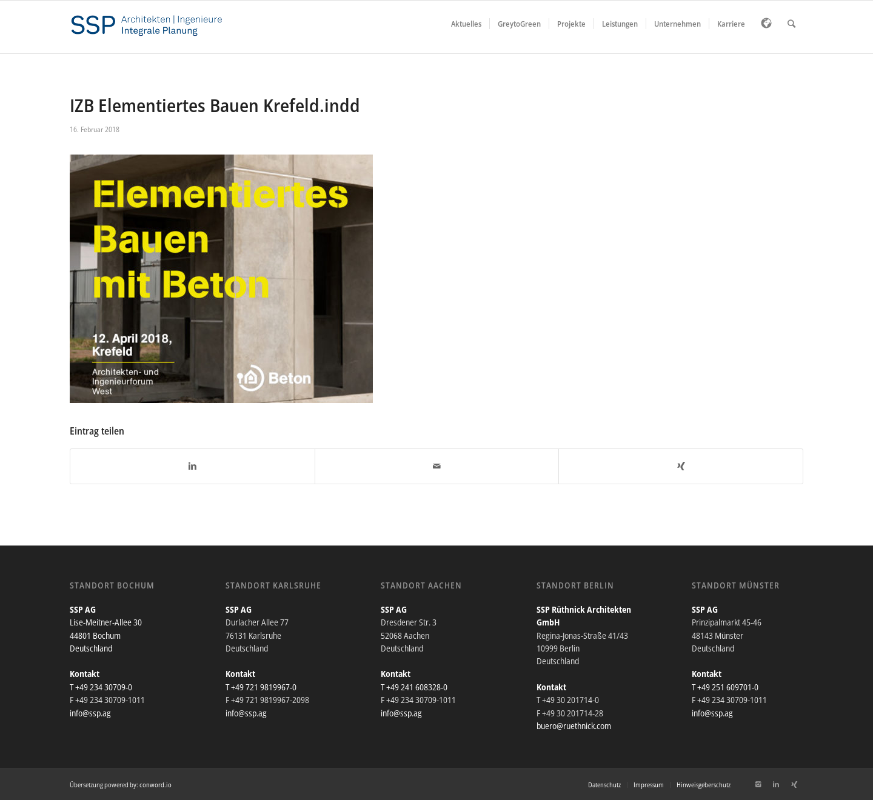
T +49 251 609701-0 (725, 687)
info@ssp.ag (90, 713)
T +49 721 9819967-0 (261, 687)
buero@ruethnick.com (574, 726)
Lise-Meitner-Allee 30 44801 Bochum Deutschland (106, 635)
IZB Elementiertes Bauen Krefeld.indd (215, 105)
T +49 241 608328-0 (414, 687)
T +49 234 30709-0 (101, 687)
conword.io (155, 784)
